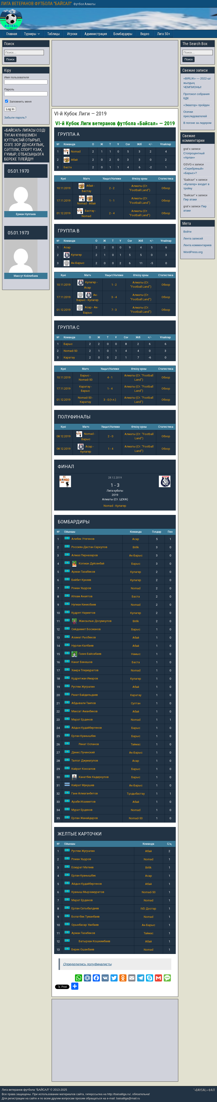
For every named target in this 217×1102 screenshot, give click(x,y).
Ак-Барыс (74, 263)
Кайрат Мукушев (79, 785)
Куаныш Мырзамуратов (84, 892)
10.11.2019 (63, 188)
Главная (11, 34)
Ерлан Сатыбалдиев (81, 908)
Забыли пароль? (15, 117)
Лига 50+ (163, 34)
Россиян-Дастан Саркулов (86, 547)
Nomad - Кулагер (115, 505)
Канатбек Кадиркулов (86, 777)
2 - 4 (111, 213)
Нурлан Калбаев (79, 645)
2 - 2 (111, 188)
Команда (69, 144)
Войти (187, 231)
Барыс (68, 344)
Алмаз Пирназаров (81, 555)
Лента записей (193, 238)
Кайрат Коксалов (80, 768)
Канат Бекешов (78, 662)
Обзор (166, 188)
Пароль (9, 89)
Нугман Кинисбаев (80, 604)
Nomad (72, 151)
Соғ (128, 144)
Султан (135, 703)
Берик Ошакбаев (79, 949)
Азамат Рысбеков (80, 637)
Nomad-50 (70, 350)
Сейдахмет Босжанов (82, 629)
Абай (71, 159)
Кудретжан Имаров (81, 678)
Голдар (156, 531)
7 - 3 (114, 309)
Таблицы (53, 34)
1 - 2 (114, 284)
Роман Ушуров (77, 588)
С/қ (169, 843)
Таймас (135, 744)
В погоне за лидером (197, 123)
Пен (170, 531)
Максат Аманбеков (81, 711)
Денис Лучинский (79, 752)
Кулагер (73, 254)
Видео (144, 34)
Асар (67, 247)
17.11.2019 (63, 200)
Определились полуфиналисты (87, 964)
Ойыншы (69, 531)
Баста (68, 167)
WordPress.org (192, 252)
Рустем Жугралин (79, 686)
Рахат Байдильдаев (81, 694)
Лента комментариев (197, 245)
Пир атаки (190, 199)
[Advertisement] (115, 73)
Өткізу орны (139, 178)
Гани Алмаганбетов (81, 793)
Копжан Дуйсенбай (84, 563)
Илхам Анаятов (78, 596)
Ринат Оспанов (81, 744)
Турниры (30, 34)
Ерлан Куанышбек (80, 736)
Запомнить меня (18, 101)
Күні (63, 178)
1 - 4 (109, 388)
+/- (150, 144)
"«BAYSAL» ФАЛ (204, 1090)
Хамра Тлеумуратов (81, 670)
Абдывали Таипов (80, 703)
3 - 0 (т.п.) (110, 399)
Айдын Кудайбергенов (83, 727)
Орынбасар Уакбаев (81, 924)
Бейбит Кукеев (77, 580)
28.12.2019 (115, 477)
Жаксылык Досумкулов (88, 621)
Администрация (96, 34)
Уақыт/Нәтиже (112, 178)
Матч (86, 178)
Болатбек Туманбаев (82, 916)
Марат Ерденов (78, 719)
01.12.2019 (63, 213)
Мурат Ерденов (78, 809)
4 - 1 (109, 377)
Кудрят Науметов (80, 612)
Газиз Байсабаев (82, 653)
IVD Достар (148, 908)
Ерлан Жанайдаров (81, 818)
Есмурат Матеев (79, 867)
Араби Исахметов (80, 801)
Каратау (69, 357)
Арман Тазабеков (79, 571)
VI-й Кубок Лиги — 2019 (80, 114)
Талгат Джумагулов (81, 760)
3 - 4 (114, 297)
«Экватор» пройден (196, 105)
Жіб (139, 144)
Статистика (165, 178)
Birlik (136, 547)
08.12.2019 (63, 436)
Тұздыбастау (136, 793)
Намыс (135, 654)
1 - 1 (111, 200)
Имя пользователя (16, 77)
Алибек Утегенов (79, 538)
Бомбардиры (123, 34)
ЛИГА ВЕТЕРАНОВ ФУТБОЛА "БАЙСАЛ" (36, 3)
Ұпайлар (165, 144)
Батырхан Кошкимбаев (87, 941)
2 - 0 (110, 436)
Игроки (72, 34)
